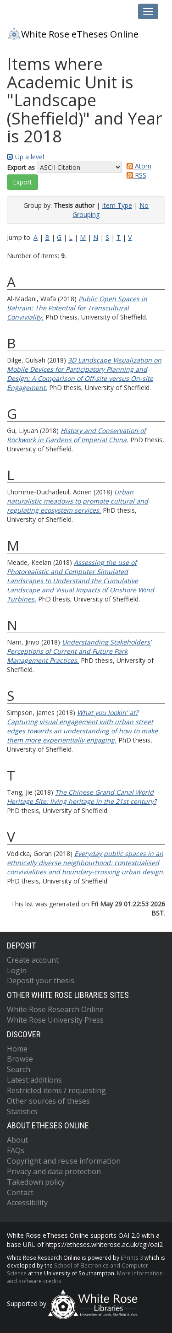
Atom (137, 166)
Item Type (117, 205)
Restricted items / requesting (56, 1090)
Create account (33, 960)
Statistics (22, 1111)
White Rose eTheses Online (73, 33)
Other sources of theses (48, 1101)
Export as (21, 167)
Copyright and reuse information (64, 1161)
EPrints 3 (132, 1257)
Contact (20, 1192)
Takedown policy (36, 1182)
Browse (20, 1059)
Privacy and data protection (54, 1171)
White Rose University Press (55, 1020)
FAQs (15, 1150)
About (17, 1140)
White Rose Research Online (55, 1009)
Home (17, 1049)
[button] (22, 182)
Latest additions (34, 1080)
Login (17, 970)
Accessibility (27, 1203)
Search (18, 1069)
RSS (134, 175)
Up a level (25, 156)
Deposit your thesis (40, 980)
